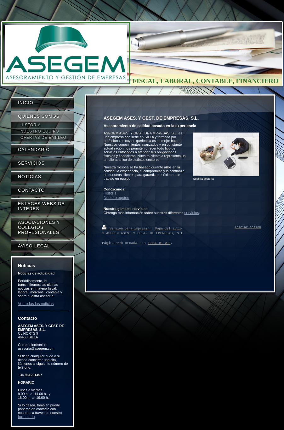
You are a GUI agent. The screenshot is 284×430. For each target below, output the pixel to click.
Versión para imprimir (126, 228)
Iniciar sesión (248, 227)
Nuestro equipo (116, 197)
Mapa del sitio (168, 228)
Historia (110, 193)
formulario (26, 417)
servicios (191, 213)
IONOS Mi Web (159, 243)
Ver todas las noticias (36, 304)
